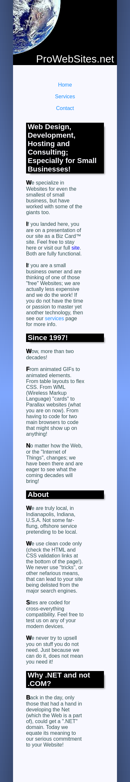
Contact (65, 108)
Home (65, 85)
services (54, 318)
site (76, 248)
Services (65, 96)
